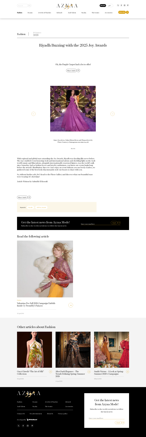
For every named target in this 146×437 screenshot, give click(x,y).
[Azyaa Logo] (45, 394)
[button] (33, 114)
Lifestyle (59, 13)
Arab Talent (72, 13)
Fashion (19, 13)
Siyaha (84, 13)
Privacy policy (63, 414)
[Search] (29, 5)
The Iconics (95, 13)
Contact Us (21, 414)
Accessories (108, 13)
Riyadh (30, 207)
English (102, 5)
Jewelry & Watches (44, 13)
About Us (50, 414)
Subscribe (122, 12)
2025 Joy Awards (41, 207)
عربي (109, 5)
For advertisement (36, 414)
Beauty (30, 13)
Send (114, 223)
